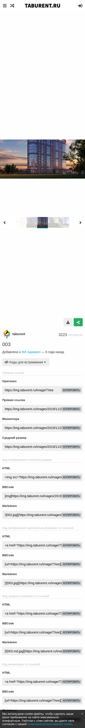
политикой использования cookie (49, 724)
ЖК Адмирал (31, 352)
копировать (71, 390)
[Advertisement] (42, 56)
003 (6, 344)
